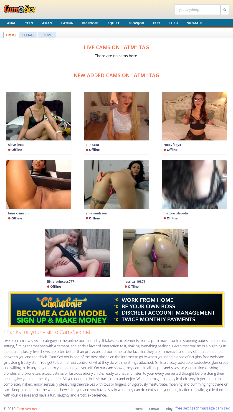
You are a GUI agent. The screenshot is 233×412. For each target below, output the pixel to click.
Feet (156, 23)
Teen (29, 23)
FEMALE (28, 35)
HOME (11, 35)
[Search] (197, 9)
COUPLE (47, 35)
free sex (182, 408)
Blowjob (136, 23)
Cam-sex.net (27, 408)
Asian (47, 23)
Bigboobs (90, 23)
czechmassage (202, 408)
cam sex (223, 408)
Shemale (194, 23)
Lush (173, 23)
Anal (11, 23)
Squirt (113, 23)
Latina (67, 23)
